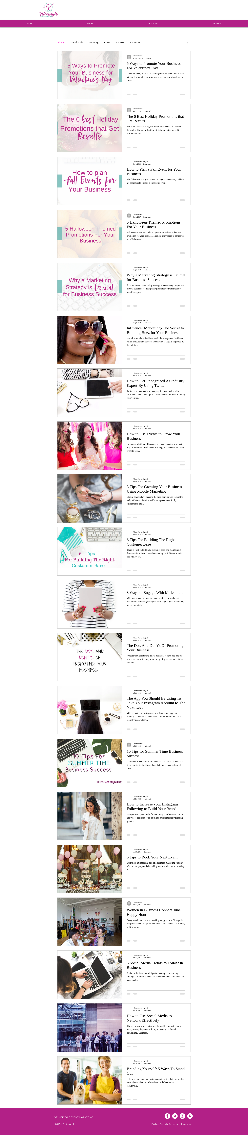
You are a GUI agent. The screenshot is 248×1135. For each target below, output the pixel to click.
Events (107, 42)
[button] (187, 42)
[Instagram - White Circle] (182, 1116)
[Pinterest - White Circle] (190, 1116)
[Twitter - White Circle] (175, 1116)
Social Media (77, 42)
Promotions (135, 42)
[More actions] (185, 57)
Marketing (93, 42)
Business (120, 42)
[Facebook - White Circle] (167, 1116)
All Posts (61, 42)
